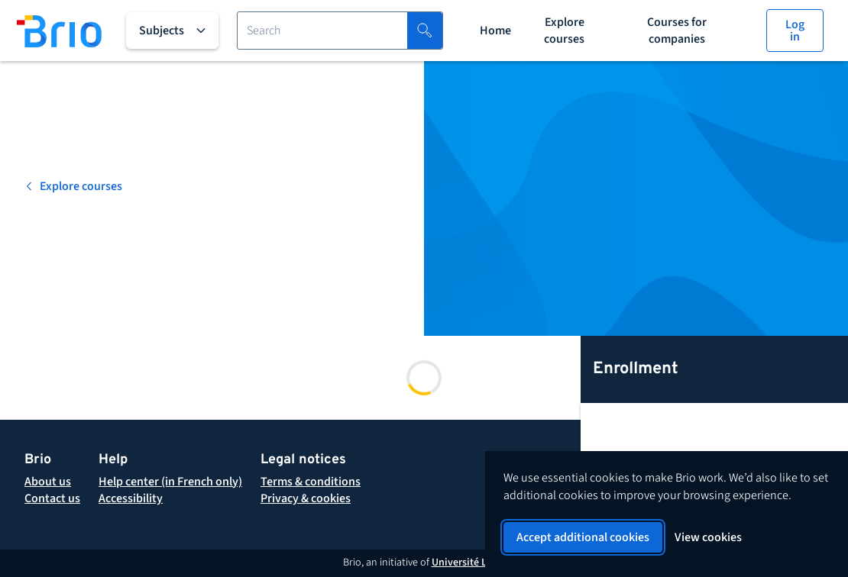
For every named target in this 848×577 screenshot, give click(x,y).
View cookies (708, 537)
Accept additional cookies (582, 537)
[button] (311, 481)
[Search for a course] (322, 30)
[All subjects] (172, 30)
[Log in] (795, 30)
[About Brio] (47, 481)
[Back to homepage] (59, 30)
